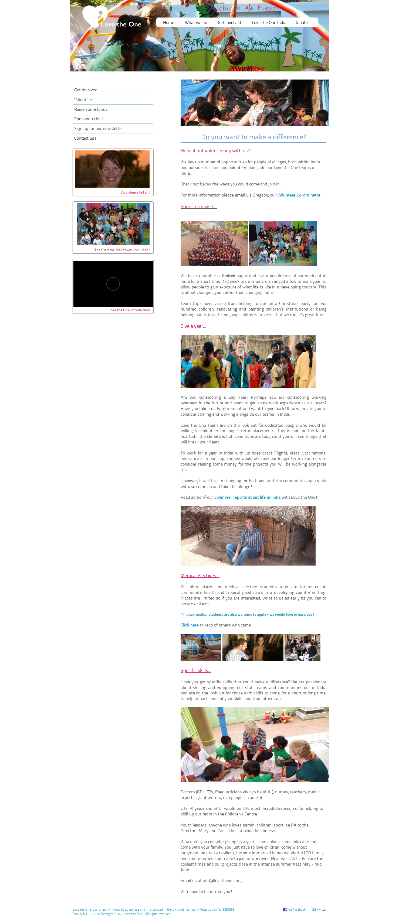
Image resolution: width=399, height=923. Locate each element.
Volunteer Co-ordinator (298, 195)
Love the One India (269, 23)
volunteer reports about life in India (247, 497)
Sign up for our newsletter (98, 129)
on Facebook (297, 909)
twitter (321, 909)
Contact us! (85, 138)
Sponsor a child (88, 119)
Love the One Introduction (129, 310)
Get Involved (229, 23)
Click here (190, 625)
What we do (196, 23)
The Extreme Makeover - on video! (122, 250)
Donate (301, 23)
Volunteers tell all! (135, 193)
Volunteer (83, 100)
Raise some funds (91, 110)
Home (168, 23)
